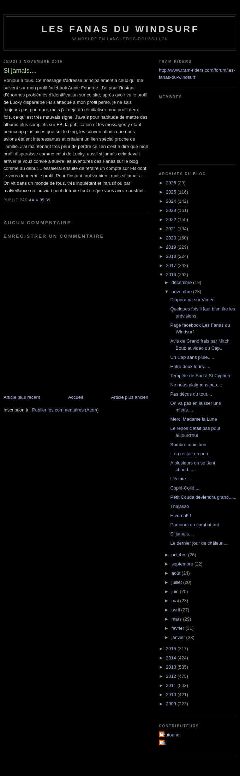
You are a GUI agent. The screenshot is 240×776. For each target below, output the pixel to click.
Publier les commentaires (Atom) (65, 410)
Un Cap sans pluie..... (192, 357)
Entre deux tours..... (190, 366)
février (179, 628)
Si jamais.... (182, 534)
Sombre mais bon (188, 444)
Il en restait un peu (189, 453)
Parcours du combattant (194, 524)
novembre (182, 291)
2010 (172, 694)
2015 (172, 648)
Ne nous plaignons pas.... (196, 384)
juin (176, 591)
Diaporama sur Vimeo (192, 299)
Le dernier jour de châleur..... (199, 543)
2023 (172, 210)
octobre (180, 554)
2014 (172, 658)
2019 (172, 247)
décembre (182, 282)
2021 (172, 228)
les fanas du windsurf (120, 29)
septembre (183, 564)
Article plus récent (22, 397)
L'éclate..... (181, 478)
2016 (172, 274)
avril (176, 609)
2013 (172, 667)
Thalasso (179, 506)
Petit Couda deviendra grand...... (203, 497)
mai (176, 600)
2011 (172, 685)
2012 (172, 676)
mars (177, 619)
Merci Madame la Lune (193, 419)
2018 (172, 256)
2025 (172, 192)
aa (163, 743)
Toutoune (170, 735)
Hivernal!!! (180, 515)
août (177, 573)
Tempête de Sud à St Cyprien (200, 375)
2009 (172, 703)
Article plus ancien (130, 397)
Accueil (75, 397)
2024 (172, 201)
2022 (172, 219)
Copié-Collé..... (185, 488)
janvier (179, 637)
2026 (172, 182)
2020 (172, 238)
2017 (172, 265)
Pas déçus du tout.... (191, 394)
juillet (177, 582)
